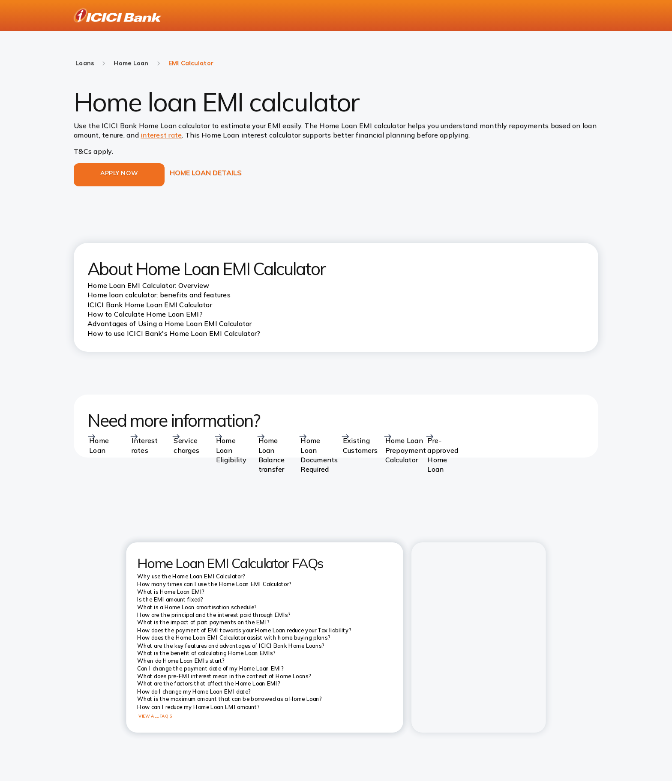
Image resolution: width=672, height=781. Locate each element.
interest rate (161, 135)
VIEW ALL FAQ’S (155, 715)
